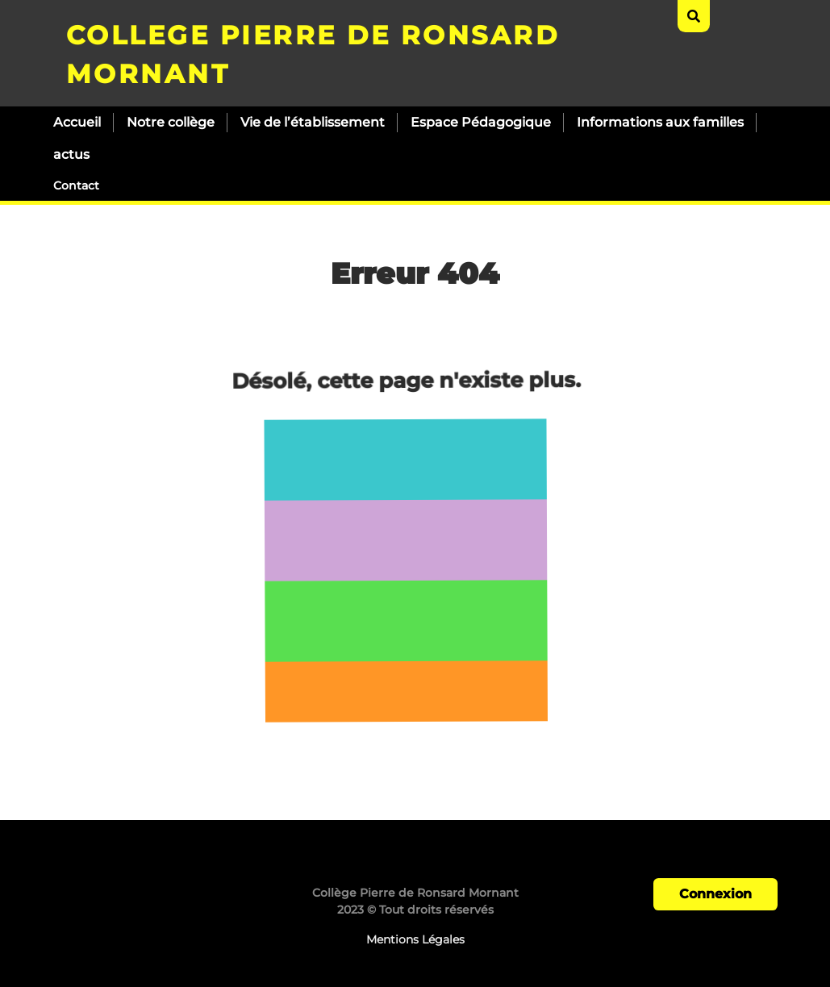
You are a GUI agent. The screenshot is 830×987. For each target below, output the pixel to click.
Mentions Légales (415, 939)
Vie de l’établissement (312, 122)
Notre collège (171, 122)
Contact (76, 185)
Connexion (715, 894)
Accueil (77, 122)
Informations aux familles (660, 122)
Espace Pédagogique (481, 122)
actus (71, 154)
